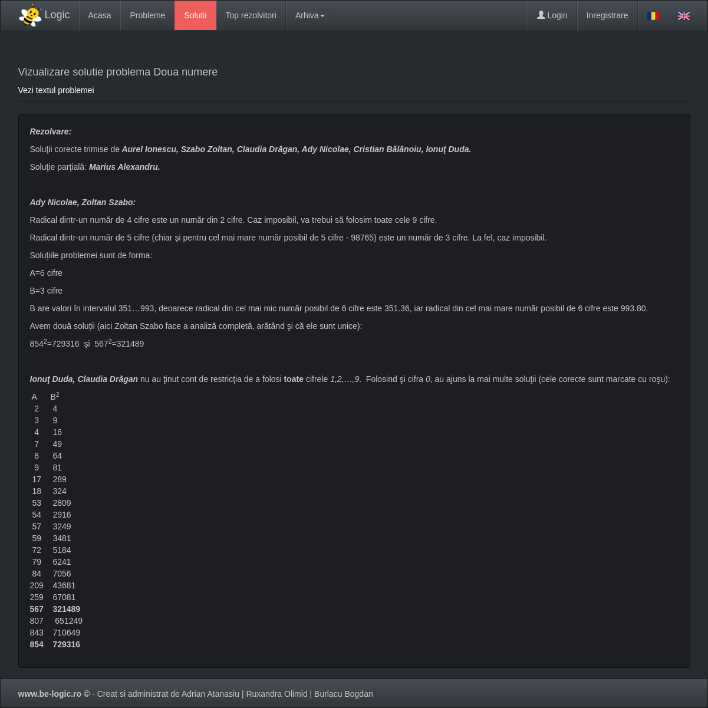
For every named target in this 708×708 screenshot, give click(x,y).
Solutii (195, 15)
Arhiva (310, 15)
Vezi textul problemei (56, 90)
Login (552, 15)
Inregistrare (607, 15)
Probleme (147, 15)
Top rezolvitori (251, 15)
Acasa (99, 15)
